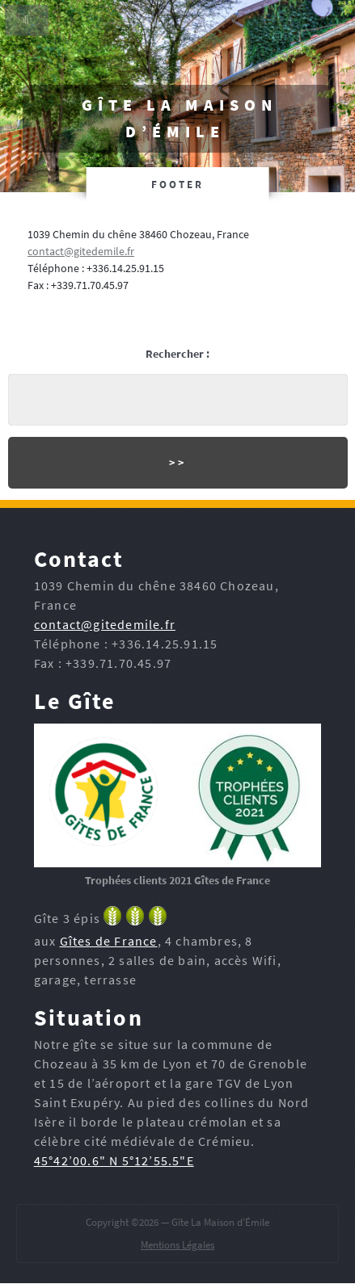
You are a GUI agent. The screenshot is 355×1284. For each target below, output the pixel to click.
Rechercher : (177, 353)
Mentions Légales (177, 1245)
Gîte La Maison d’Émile (179, 118)
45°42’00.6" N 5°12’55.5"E (114, 1160)
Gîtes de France (109, 941)
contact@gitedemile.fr (80, 251)
